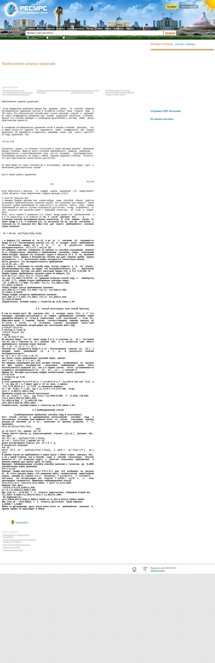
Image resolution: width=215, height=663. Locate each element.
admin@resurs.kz (157, 660)
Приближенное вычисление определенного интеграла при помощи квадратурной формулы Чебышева (18, 92)
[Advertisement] (75, 50)
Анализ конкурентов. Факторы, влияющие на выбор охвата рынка (19, 630)
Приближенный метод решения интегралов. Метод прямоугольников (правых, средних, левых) (119, 92)
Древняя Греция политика (13, 639)
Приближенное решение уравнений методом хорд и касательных (85, 91)
